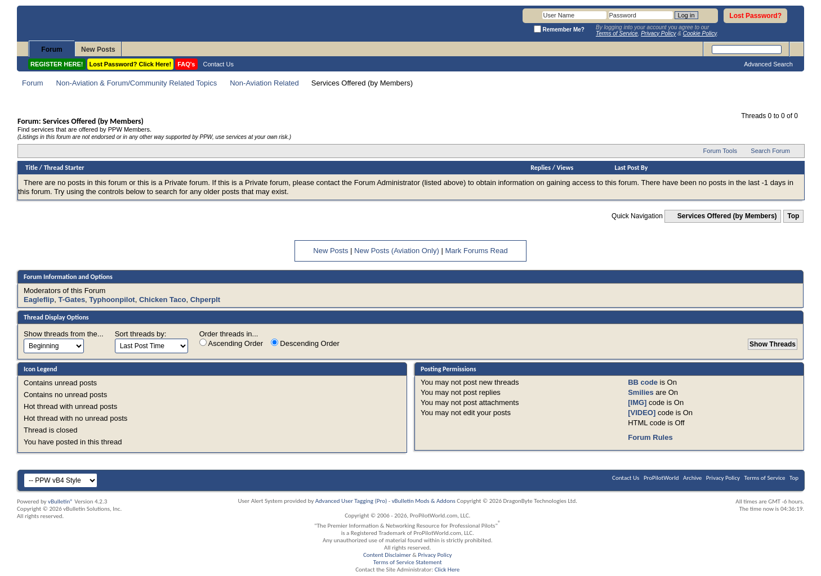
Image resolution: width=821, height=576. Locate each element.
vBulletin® (60, 501)
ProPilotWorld (661, 478)
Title (31, 168)
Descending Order (305, 343)
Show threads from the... (64, 334)
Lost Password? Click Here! (131, 64)
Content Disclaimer (387, 555)
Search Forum (770, 150)
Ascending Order (231, 343)
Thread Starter (64, 168)
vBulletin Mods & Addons (424, 501)
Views (565, 168)
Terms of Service (765, 478)
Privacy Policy (723, 478)
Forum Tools (720, 150)
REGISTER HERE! (56, 64)
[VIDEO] (641, 412)
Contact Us (218, 64)
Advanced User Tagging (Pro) (351, 501)
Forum (51, 49)
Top (793, 216)
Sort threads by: (141, 334)
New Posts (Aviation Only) (396, 250)
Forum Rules (650, 437)
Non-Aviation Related (264, 83)
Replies (540, 168)
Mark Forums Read (476, 250)
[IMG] (637, 402)
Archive (692, 478)
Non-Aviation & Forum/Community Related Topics (136, 83)
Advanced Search (768, 64)
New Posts (98, 49)
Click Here (447, 569)
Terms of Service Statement (407, 562)
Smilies (641, 392)
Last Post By (631, 168)
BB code (643, 382)
